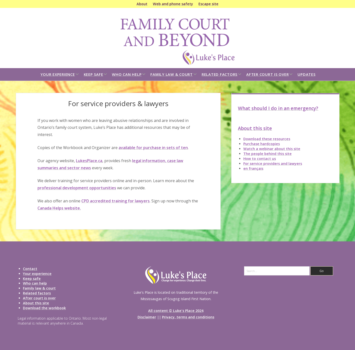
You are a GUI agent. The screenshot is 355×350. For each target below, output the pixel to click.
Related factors (219, 74)
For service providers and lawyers (272, 163)
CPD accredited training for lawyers (115, 201)
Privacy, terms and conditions (188, 317)
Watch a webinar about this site (271, 148)
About (142, 3)
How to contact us (259, 158)
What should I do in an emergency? (278, 108)
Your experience (57, 74)
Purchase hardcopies (261, 143)
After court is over (267, 74)
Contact (30, 268)
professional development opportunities (76, 188)
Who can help (127, 74)
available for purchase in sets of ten (153, 147)
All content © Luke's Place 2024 (175, 310)
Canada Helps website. (59, 208)
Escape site (208, 3)
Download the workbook (44, 308)
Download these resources (266, 138)
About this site (255, 128)
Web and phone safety (173, 3)
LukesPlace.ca (89, 160)
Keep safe (93, 74)
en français (253, 168)
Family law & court (171, 74)
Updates (306, 74)
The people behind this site (267, 153)
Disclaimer (147, 317)
